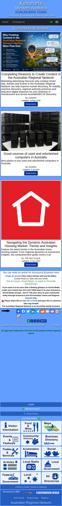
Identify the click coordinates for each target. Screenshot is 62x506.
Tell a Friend (31, 301)
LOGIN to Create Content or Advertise (31, 487)
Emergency (19, 22)
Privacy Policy (32, 498)
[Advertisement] (31, 368)
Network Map (31, 298)
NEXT (43, 321)
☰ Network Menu (31, 414)
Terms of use (18, 498)
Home (5, 22)
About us (44, 498)
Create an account (13, 276)
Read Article (31, 104)
